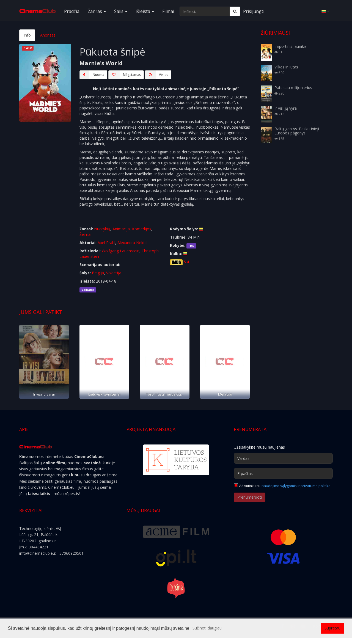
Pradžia (71, 11)
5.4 (186, 261)
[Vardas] (283, 458)
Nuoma (91, 74)
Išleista (145, 11)
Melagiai (225, 394)
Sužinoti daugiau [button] (207, 628)
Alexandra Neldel (132, 242)
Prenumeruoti (249, 497)
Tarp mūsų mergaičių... (164, 394)
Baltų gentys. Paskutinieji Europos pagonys (296, 131)
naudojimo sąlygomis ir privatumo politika (296, 485)
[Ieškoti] (235, 11)
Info (27, 35)
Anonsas (48, 35)
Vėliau (156, 74)
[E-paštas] (283, 473)
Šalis (120, 11)
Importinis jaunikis (290, 46)
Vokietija (113, 272)
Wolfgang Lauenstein (120, 250)
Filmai (168, 11)
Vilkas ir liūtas (286, 67)
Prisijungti (253, 11)
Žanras (97, 11)
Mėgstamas (124, 74)
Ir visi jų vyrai (44, 394)
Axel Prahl (106, 242)
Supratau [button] (332, 628)
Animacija (121, 228)
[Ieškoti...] (205, 11)
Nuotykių (102, 228)
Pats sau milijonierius (293, 87)
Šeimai (85, 234)
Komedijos (141, 228)
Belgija (98, 272)
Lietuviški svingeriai (104, 394)
